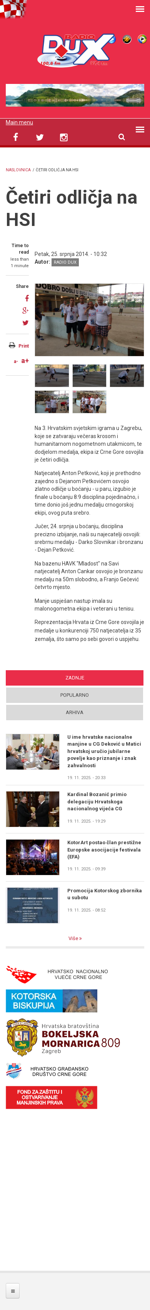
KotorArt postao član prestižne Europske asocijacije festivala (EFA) (104, 850)
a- (16, 361)
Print (23, 346)
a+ (25, 360)
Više (73, 938)
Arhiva (74, 712)
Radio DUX (65, 262)
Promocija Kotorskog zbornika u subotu (104, 894)
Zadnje (74, 678)
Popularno (74, 695)
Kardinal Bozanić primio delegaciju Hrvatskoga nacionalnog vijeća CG (97, 801)
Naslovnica (18, 170)
